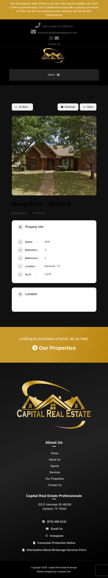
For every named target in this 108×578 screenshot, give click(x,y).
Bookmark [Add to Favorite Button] (68, 107)
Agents (54, 465)
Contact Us (54, 44)
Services (54, 472)
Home (54, 453)
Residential (39, 213)
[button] (51, 75)
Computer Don (64, 571)
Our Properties (54, 478)
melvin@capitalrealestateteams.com (54, 32)
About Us (55, 459)
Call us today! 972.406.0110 (54, 26)
